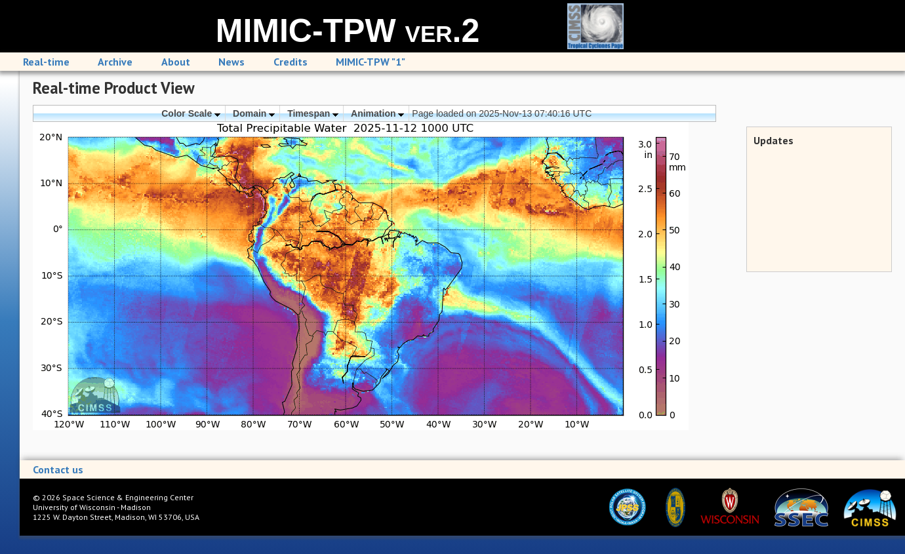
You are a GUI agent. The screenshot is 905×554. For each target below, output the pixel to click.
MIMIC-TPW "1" (370, 61)
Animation (377, 113)
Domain (254, 113)
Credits (290, 61)
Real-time (46, 61)
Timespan (312, 113)
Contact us (58, 469)
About (175, 61)
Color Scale (190, 113)
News (231, 61)
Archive (115, 61)
